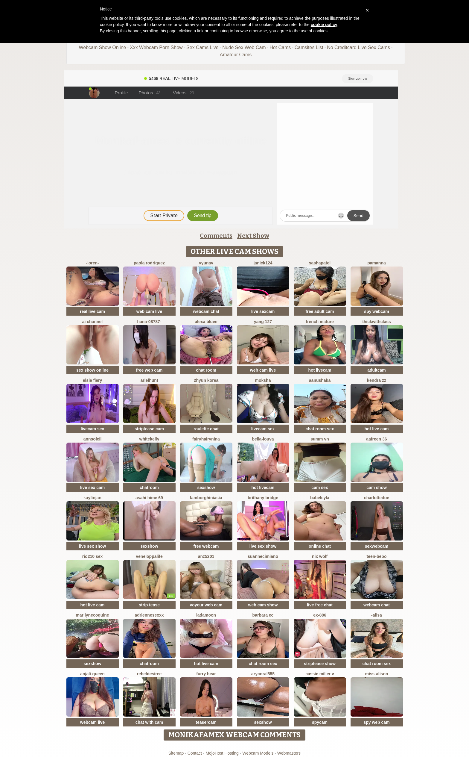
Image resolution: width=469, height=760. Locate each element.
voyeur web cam (206, 604)
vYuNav (206, 263)
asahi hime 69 (149, 497)
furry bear (206, 673)
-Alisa (376, 615)
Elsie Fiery (92, 380)
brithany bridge (263, 497)
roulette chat (206, 428)
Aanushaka (320, 380)
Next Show (253, 235)
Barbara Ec (263, 615)
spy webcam (376, 311)
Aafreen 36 (376, 439)
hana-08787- (149, 321)
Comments (216, 235)
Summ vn (319, 439)
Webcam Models (257, 753)
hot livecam (319, 370)
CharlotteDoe (376, 497)
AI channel (92, 321)
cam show (376, 487)
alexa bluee (206, 321)
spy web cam (376, 722)
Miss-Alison (376, 673)
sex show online (92, 370)
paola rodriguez (149, 263)
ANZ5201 (206, 556)
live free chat (320, 604)
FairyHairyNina (206, 439)
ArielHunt (149, 380)
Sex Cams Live (202, 47)
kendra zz (376, 380)
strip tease (149, 604)
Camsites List (309, 47)
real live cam (92, 311)
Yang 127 (263, 321)
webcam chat (206, 311)
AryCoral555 (263, 673)
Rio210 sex (92, 556)
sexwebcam (377, 546)
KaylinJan (92, 497)
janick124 (262, 263)
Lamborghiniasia (206, 497)
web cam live (149, 311)
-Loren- (92, 263)
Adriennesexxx (149, 615)
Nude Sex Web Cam (244, 47)
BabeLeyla (319, 497)
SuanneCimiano (263, 556)
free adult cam (320, 311)
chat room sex (320, 428)
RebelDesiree (149, 673)
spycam (320, 722)
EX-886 (319, 615)
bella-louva (263, 439)
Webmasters (289, 753)
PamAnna (376, 263)
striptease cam (149, 428)
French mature (320, 321)
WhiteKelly (149, 439)
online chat (320, 546)
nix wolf (320, 556)
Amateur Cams (236, 54)
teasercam (206, 722)
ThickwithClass (376, 321)
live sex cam (92, 487)
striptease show (320, 663)
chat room (206, 370)
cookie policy (324, 24)
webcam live (92, 722)
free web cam (149, 370)
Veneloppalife (149, 556)
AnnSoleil (92, 439)
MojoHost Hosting (222, 753)
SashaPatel (320, 263)
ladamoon (206, 615)
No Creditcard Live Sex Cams (358, 47)
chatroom (149, 487)
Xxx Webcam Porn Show (156, 47)
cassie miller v (319, 673)
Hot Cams (280, 47)
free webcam (206, 546)
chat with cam (149, 722)
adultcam (376, 370)
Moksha (263, 380)
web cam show (263, 604)
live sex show (92, 546)
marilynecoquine (92, 615)
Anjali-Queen (92, 673)
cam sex (319, 487)
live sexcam (263, 311)
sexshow (206, 487)
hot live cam (377, 428)
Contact (195, 753)
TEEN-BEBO (377, 556)
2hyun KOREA (206, 380)
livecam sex (92, 428)
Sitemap (176, 753)
